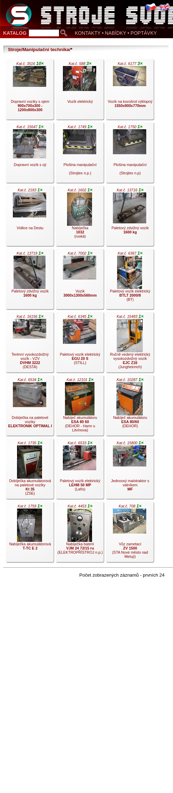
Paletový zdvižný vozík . (129, 217)
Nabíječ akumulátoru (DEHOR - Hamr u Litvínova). (79, 407)
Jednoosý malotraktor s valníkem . (129, 470)
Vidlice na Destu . (29, 217)
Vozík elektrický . (79, 91)
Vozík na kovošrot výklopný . (130, 91)
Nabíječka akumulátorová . (29, 533)
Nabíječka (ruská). (79, 217)
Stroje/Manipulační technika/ (39, 49)
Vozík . (79, 280)
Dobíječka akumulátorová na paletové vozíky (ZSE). (29, 470)
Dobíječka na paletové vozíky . (29, 407)
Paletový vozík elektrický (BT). (129, 280)
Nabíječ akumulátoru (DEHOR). (129, 407)
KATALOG (14, 33)
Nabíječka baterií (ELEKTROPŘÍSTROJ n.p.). (80, 533)
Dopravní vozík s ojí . (29, 154)
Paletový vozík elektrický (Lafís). (79, 470)
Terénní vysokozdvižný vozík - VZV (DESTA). (29, 344)
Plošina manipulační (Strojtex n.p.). (79, 154)
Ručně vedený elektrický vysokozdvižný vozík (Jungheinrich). (129, 344)
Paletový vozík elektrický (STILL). (79, 344)
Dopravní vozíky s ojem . (29, 91)
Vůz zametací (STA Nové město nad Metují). (129, 533)
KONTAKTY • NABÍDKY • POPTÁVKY (116, 33)
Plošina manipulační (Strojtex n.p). (129, 154)
